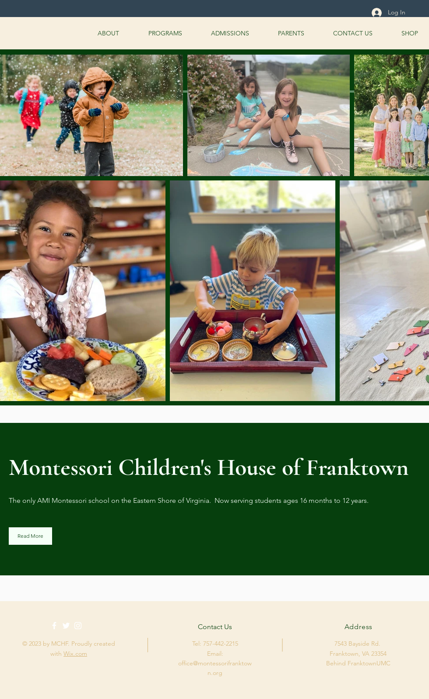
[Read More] (30, 536)
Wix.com (75, 653)
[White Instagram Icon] (78, 625)
